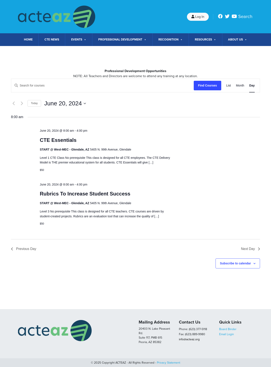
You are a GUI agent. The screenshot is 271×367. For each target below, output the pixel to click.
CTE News (51, 39)
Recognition (170, 39)
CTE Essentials (58, 140)
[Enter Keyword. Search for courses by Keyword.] (102, 85)
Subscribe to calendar (235, 263)
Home (28, 39)
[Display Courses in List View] (228, 85)
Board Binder (227, 329)
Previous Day (23, 249)
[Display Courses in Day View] (252, 85)
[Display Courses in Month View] (240, 85)
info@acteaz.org (189, 339)
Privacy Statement (168, 362)
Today (34, 103)
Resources (205, 39)
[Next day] (21, 103)
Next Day (250, 249)
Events (78, 39)
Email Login (226, 334)
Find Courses (207, 85)
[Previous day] (13, 103)
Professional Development (122, 39)
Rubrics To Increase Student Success (85, 194)
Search (245, 16)
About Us (237, 39)
